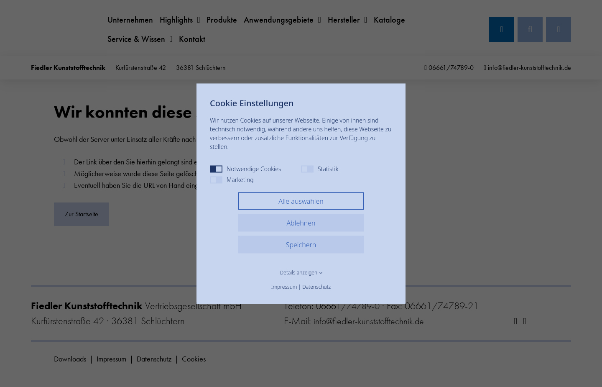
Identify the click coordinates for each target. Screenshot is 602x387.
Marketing (232, 179)
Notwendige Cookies (245, 168)
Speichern (301, 244)
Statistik (319, 168)
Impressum (284, 286)
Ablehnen (300, 222)
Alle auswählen (301, 200)
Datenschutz (316, 286)
